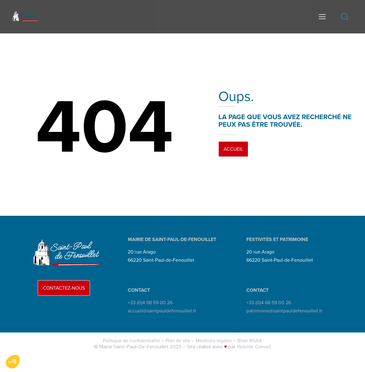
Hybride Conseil (254, 346)
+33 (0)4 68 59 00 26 (150, 302)
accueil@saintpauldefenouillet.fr (162, 310)
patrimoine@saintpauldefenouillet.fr (284, 310)
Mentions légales (214, 340)
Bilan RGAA (249, 340)
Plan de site (177, 340)
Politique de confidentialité (131, 340)
